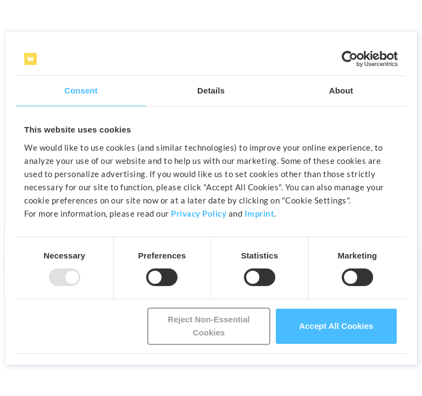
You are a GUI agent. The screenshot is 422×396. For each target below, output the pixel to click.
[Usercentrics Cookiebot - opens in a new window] (350, 59)
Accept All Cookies (336, 326)
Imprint (260, 213)
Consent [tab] (81, 90)
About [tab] (341, 90)
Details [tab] (211, 90)
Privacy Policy (198, 213)
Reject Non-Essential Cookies (208, 326)
